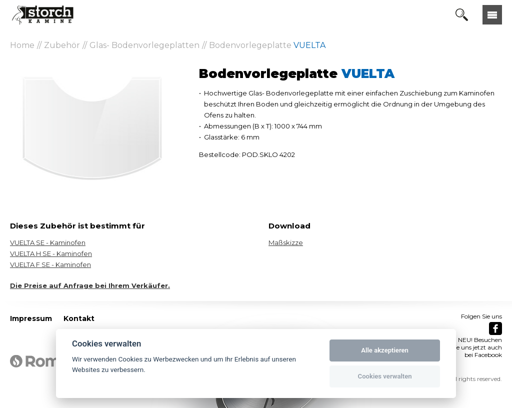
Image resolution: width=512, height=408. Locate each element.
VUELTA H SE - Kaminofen (51, 254)
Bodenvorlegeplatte (267, 45)
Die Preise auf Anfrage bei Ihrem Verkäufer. (90, 286)
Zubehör (62, 45)
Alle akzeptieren (384, 350)
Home (22, 45)
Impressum (31, 318)
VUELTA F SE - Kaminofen (50, 264)
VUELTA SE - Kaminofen (48, 242)
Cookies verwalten (385, 376)
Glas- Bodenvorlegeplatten (145, 45)
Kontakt (79, 318)
